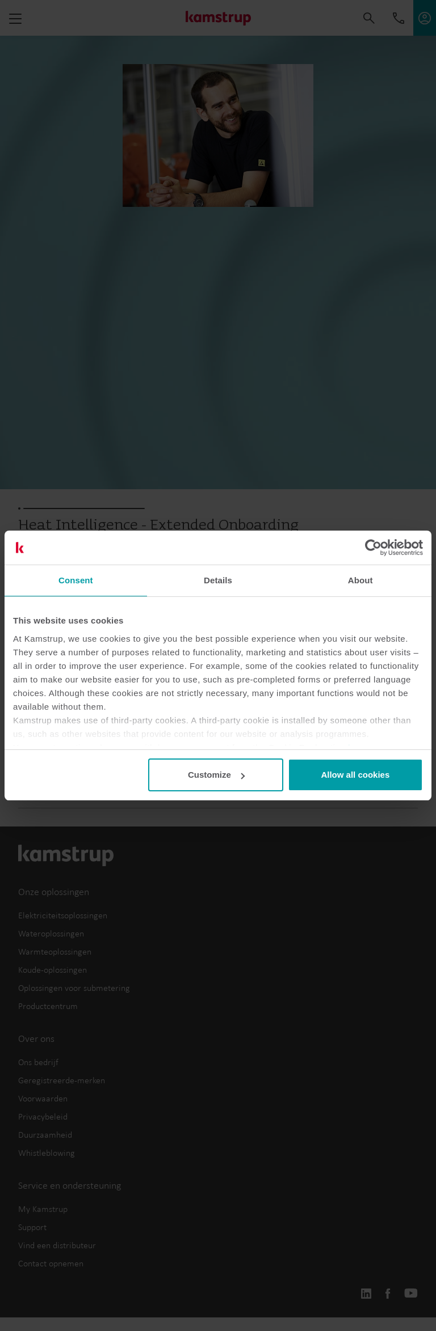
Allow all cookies (355, 774)
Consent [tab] (75, 580)
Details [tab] (218, 580)
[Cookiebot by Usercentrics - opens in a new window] (373, 547)
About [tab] (360, 580)
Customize (216, 774)
